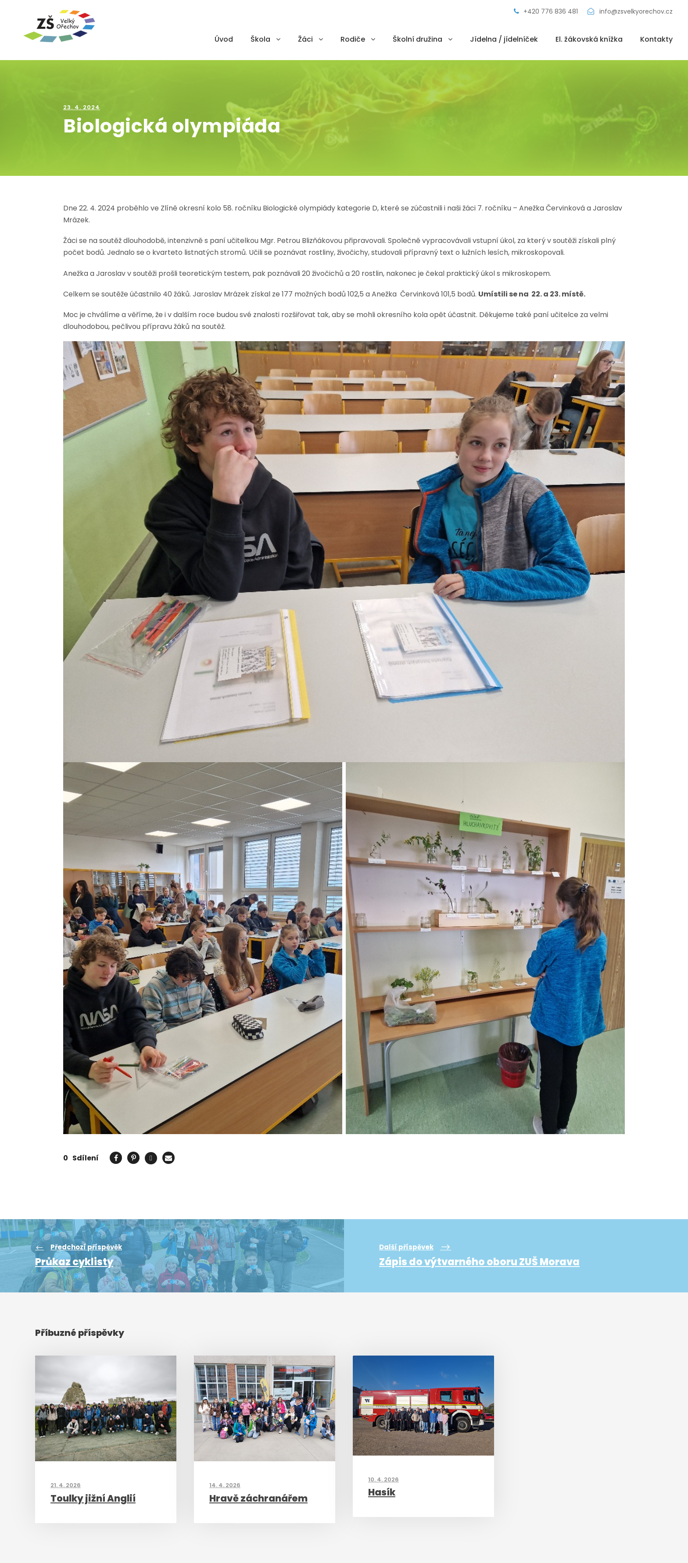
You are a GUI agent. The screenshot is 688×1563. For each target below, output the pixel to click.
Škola (260, 39)
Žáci (305, 39)
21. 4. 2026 (65, 1485)
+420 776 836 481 (547, 11)
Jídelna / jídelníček (504, 39)
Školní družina (417, 39)
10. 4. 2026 (383, 1479)
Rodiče (352, 39)
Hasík (381, 1492)
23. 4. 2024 (81, 107)
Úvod (224, 39)
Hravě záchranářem (258, 1498)
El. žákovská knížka (589, 39)
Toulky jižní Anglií (93, 1498)
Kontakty (656, 39)
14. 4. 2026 (224, 1485)
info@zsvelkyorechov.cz (630, 11)
